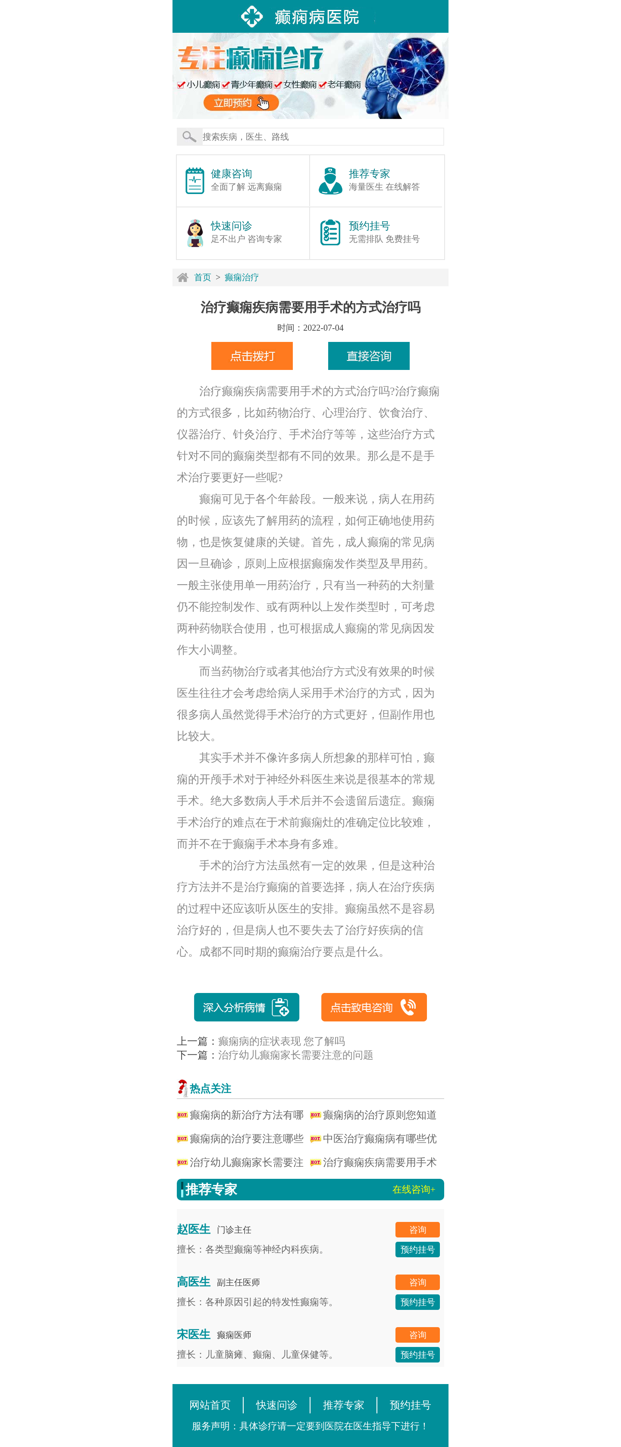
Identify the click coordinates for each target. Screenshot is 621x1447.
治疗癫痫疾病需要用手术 (380, 1162)
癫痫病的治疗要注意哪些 (247, 1138)
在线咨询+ (414, 1189)
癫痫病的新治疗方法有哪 (247, 1115)
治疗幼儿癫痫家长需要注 (247, 1162)
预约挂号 (369, 226)
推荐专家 (369, 173)
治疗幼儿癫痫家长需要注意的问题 (295, 1055)
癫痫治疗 (242, 277)
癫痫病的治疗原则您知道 (380, 1115)
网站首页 (210, 1405)
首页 (202, 277)
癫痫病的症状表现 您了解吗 (281, 1041)
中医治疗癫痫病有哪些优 (380, 1138)
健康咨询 (231, 173)
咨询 (418, 1229)
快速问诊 (231, 226)
